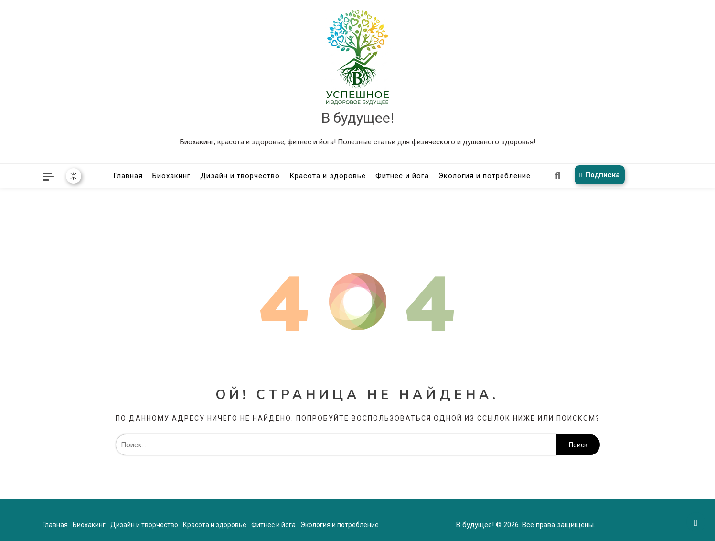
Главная (128, 176)
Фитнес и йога (402, 176)
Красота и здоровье (327, 176)
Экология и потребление (484, 176)
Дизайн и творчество (240, 176)
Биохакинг (171, 176)
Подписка (598, 175)
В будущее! (357, 117)
